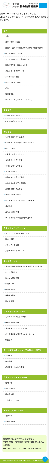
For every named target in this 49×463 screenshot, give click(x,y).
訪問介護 (8, 383)
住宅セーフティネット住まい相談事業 (19, 200)
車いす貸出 (9, 301)
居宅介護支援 (10, 389)
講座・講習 (9, 239)
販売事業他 (9, 94)
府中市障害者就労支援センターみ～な (19, 334)
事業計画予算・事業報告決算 (16, 65)
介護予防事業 (10, 421)
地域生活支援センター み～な (16, 328)
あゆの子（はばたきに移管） (16, 317)
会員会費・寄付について (14, 71)
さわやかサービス (11, 400)
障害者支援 (9, 394)
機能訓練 (8, 340)
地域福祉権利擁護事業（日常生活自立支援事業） (23, 266)
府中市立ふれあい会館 (13, 115)
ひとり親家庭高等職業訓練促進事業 (18, 218)
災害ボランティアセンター (15, 251)
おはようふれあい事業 (13, 160)
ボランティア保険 (11, 245)
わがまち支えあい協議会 (14, 137)
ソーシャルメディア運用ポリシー (17, 59)
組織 (6, 88)
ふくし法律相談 (10, 272)
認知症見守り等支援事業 (14, 177)
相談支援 (8, 356)
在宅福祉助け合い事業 (13, 166)
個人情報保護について (13, 54)
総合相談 (8, 416)
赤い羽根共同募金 (11, 77)
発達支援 (8, 361)
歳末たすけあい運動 (12, 82)
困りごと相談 (10, 149)
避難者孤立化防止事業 (13, 189)
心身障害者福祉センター (14, 121)
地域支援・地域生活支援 (14, 367)
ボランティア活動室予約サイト (16, 233)
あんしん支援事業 (11, 278)
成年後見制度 (10, 295)
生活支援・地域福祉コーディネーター (19, 143)
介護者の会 (9, 284)
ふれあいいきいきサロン (14, 154)
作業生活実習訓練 (11, 323)
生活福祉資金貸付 (11, 212)
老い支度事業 (10, 290)
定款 (6, 36)
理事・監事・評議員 (12, 42)
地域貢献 (8, 206)
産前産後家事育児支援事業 (15, 183)
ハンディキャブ (10, 172)
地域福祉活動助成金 (12, 195)
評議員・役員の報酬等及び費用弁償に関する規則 (23, 48)
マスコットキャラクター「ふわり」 (18, 100)
